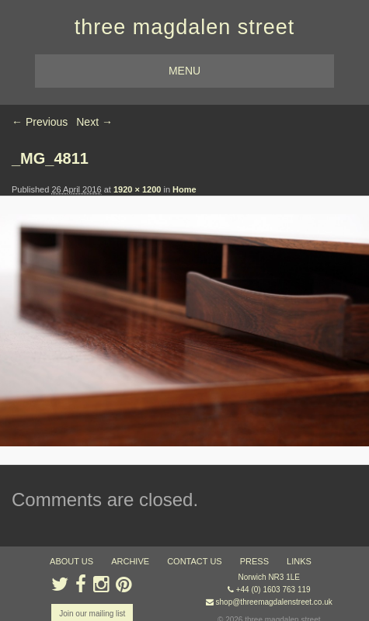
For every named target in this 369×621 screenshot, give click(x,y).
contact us (194, 561)
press (254, 561)
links (299, 561)
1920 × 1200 (137, 189)
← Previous (40, 122)
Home (184, 189)
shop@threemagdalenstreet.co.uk (274, 602)
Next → (94, 122)
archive (130, 561)
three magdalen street (185, 27)
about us (71, 561)
